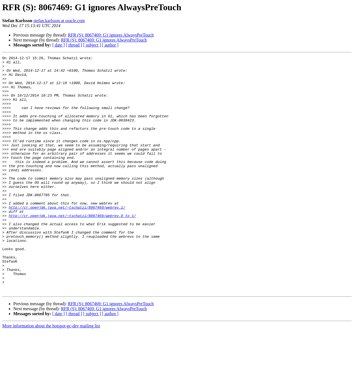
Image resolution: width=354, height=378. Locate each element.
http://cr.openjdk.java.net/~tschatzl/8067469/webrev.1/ (67, 237)
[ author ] (110, 45)
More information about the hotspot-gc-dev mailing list (51, 373)
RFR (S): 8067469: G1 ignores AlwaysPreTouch (110, 35)
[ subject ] (92, 45)
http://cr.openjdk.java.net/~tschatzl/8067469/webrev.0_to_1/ (72, 247)
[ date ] (58, 45)
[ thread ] (74, 45)
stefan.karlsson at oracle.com (59, 20)
